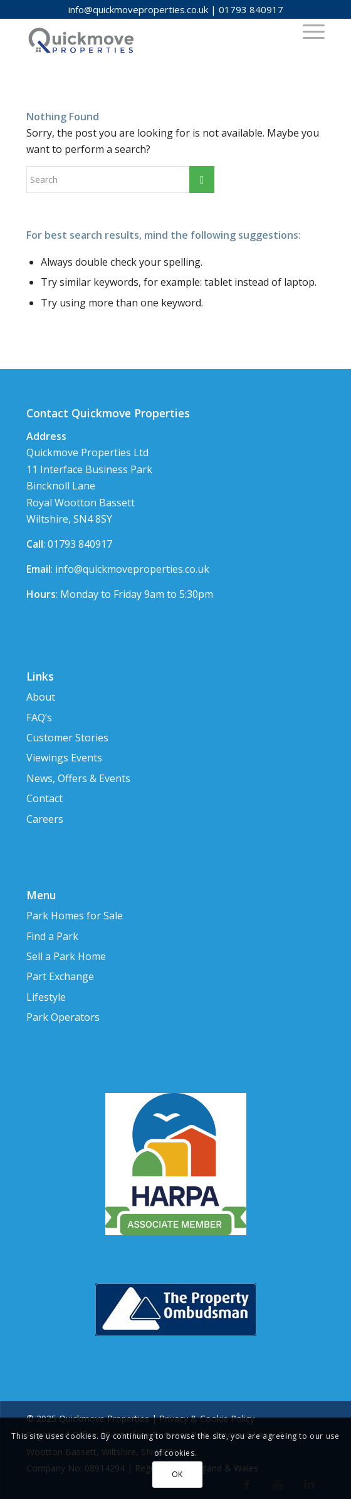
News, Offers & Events (78, 778)
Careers (44, 819)
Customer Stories (67, 737)
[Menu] (307, 31)
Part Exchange (60, 976)
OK (177, 1474)
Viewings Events (64, 758)
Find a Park (52, 936)
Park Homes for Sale (74, 915)
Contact (44, 798)
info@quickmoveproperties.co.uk (138, 9)
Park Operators (63, 1017)
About (40, 697)
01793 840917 (251, 9)
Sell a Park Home (66, 956)
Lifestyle (46, 997)
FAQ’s (39, 717)
